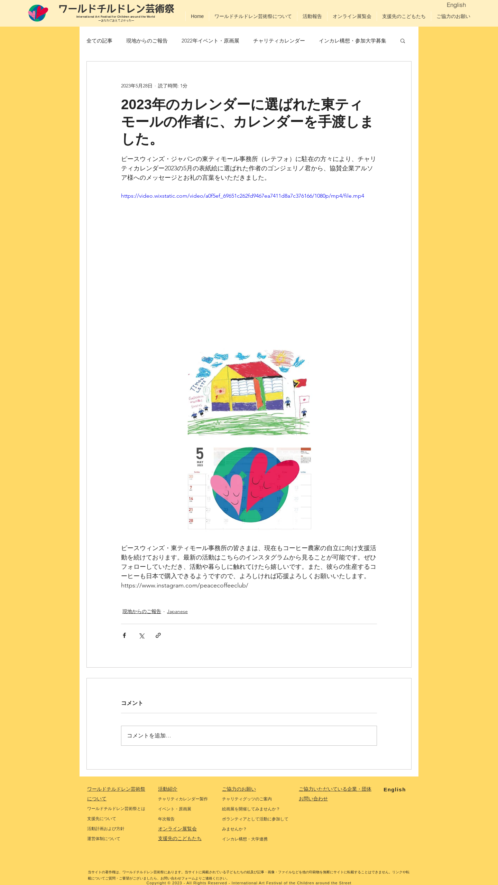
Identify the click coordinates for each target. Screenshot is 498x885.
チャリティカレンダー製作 (183, 799)
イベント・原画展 (174, 809)
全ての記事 (99, 40)
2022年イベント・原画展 (210, 40)
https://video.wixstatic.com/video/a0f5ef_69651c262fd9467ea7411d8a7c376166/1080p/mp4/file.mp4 (242, 195)
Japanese (177, 611)
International (85, 16)
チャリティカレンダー (279, 40)
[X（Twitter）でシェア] (141, 635)
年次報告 (166, 819)
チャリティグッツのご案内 (247, 799)
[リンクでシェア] (158, 635)
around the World (143, 16)
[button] (402, 40)
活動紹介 (167, 789)
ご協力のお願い (239, 789)
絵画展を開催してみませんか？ (251, 809)
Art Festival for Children (112, 16)
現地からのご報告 (147, 40)
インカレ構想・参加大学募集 (352, 40)
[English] (456, 4)
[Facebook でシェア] (124, 635)
